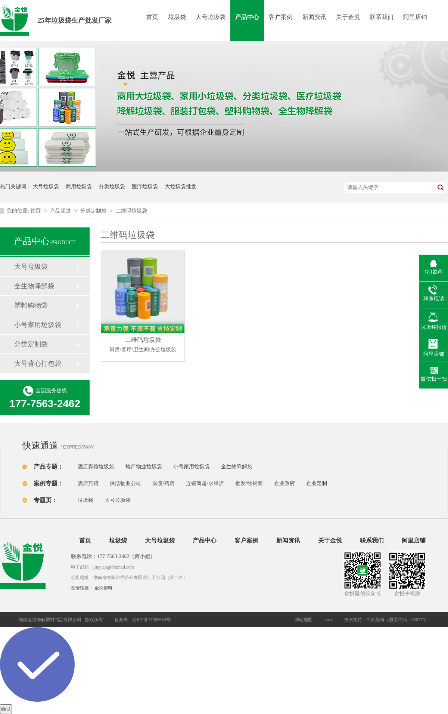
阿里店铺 (415, 17)
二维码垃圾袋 (131, 211)
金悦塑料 (103, 588)
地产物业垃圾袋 (143, 466)
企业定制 (316, 483)
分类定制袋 (94, 211)
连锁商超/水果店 (205, 483)
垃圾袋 (177, 17)
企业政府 (284, 483)
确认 (6, 709)
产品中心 (247, 17)
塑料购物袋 (31, 305)
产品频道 (61, 211)
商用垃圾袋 (79, 186)
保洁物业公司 (125, 483)
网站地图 (303, 619)
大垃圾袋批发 (180, 186)
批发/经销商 (249, 483)
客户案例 (281, 17)
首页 (152, 17)
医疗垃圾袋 (145, 186)
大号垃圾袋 (210, 17)
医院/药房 (163, 483)
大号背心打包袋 (37, 363)
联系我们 (381, 17)
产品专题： (48, 466)
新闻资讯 (314, 17)
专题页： (45, 500)
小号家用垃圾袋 (37, 324)
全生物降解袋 (34, 286)
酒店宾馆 (88, 483)
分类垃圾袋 (112, 186)
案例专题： (48, 483)
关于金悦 (348, 17)
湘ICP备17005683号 (151, 619)
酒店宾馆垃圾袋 (96, 466)
